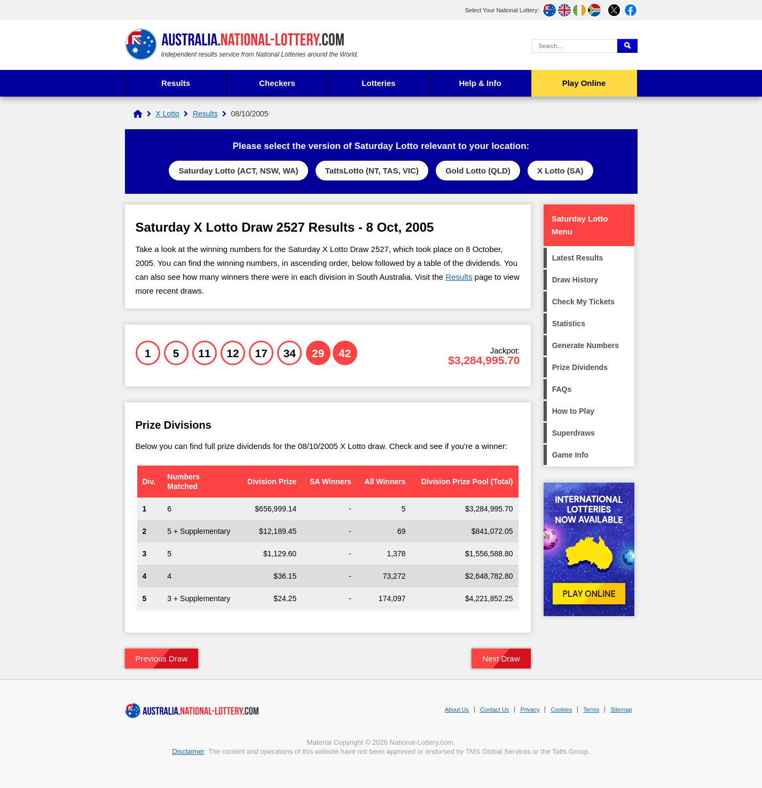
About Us (457, 709)
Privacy (529, 709)
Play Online (584, 83)
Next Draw (501, 658)
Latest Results (577, 258)
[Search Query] (574, 46)
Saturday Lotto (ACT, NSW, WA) (238, 170)
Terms (591, 709)
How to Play (573, 411)
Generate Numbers (585, 345)
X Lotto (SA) (560, 170)
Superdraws (573, 433)
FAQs (562, 389)
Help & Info (480, 83)
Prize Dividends (580, 367)
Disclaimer (188, 751)
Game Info (570, 455)
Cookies (561, 709)
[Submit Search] (627, 46)
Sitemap (621, 709)
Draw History (575, 279)
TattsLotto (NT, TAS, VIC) (372, 170)
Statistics (568, 323)
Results (175, 83)
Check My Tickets (583, 301)
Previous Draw (162, 658)
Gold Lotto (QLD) (477, 170)
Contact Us (494, 709)
